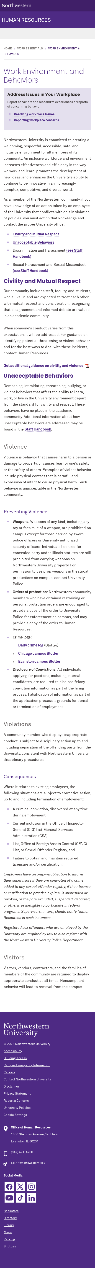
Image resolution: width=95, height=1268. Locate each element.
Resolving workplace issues (34, 114)
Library (9, 1225)
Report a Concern (16, 1100)
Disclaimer (11, 1086)
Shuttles (10, 1246)
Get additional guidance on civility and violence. (44, 366)
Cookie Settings (15, 1115)
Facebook (9, 1186)
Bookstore (11, 1211)
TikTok (20, 1198)
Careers (9, 1072)
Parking (9, 1239)
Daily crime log (30, 645)
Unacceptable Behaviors (33, 242)
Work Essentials (30, 48)
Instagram (31, 1186)
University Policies (17, 1107)
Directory (10, 1218)
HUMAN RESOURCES (26, 20)
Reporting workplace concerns (36, 120)
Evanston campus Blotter (39, 661)
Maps (8, 1232)
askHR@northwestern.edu (28, 1163)
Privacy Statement (17, 1093)
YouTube (9, 1198)
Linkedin (31, 1198)
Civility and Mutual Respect (36, 234)
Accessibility (13, 1051)
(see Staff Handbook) (30, 271)
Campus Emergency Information (27, 1065)
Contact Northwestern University (27, 1079)
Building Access (15, 1058)
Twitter (20, 1186)
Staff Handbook (38, 429)
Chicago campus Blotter (38, 653)
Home (8, 48)
